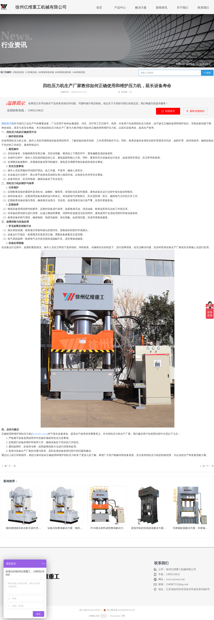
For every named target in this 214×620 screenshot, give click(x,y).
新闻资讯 (190, 64)
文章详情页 (205, 64)
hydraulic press (39, 433)
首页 (178, 64)
